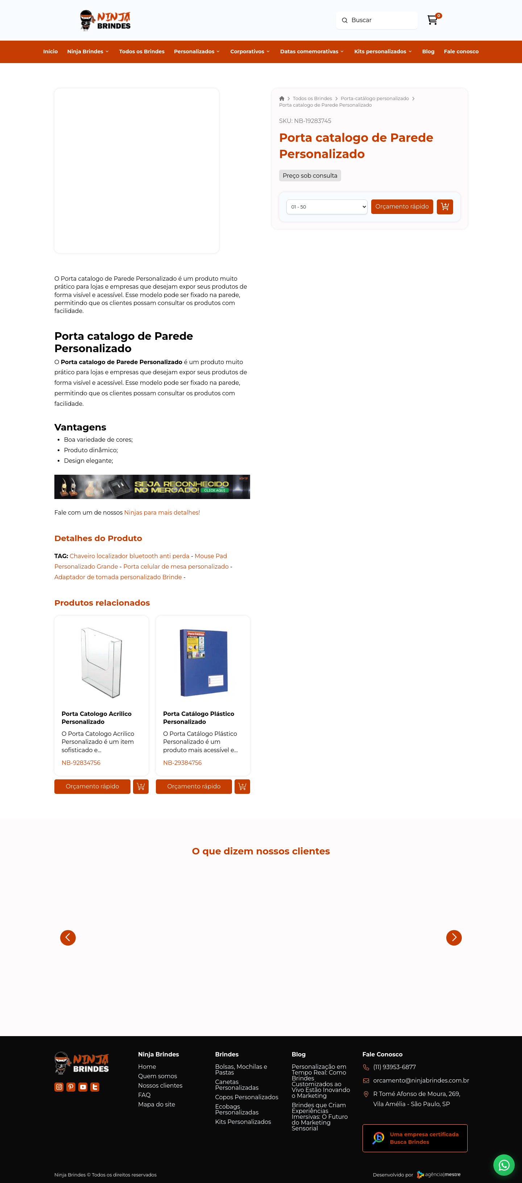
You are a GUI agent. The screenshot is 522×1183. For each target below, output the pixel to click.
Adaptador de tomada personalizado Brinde (118, 577)
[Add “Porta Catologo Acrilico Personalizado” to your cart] (141, 786)
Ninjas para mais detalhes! (162, 512)
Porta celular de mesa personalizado (176, 566)
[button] (402, 206)
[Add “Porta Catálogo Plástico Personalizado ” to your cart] (242, 786)
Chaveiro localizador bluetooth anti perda (129, 556)
